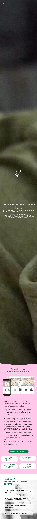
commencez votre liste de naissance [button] (18, 451)
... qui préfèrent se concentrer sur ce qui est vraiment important (16, 499)
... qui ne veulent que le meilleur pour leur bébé (16, 491)
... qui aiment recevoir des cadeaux (16, 513)
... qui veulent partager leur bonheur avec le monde (16, 506)
